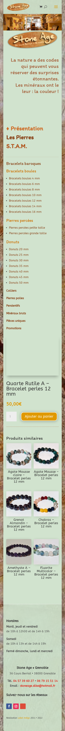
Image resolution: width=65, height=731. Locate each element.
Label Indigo (24, 718)
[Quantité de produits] (11, 416)
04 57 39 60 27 (23, 681)
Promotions (13, 328)
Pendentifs (13, 305)
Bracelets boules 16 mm (25, 211)
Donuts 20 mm (19, 249)
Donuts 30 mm (19, 260)
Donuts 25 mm (19, 254)
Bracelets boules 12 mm (25, 200)
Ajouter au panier (39, 416)
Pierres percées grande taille (28, 233)
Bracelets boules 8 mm (24, 189)
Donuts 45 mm (19, 277)
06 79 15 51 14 (47, 681)
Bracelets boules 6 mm (24, 184)
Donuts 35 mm (19, 266)
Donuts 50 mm (19, 282)
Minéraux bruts (16, 313)
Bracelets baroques (23, 163)
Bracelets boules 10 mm (25, 195)
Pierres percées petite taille (27, 227)
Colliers (11, 290)
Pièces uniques (15, 320)
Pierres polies (15, 298)
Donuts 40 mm (19, 271)
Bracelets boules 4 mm (24, 178)
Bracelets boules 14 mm (25, 206)
